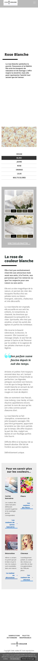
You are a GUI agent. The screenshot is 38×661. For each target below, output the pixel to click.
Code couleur (15, 651)
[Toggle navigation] (34, 2)
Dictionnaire (12, 638)
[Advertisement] (19, 28)
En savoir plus (15, 659)
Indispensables (25, 638)
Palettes (25, 636)
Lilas (19, 174)
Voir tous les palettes (18, 243)
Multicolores (19, 178)
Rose (19, 166)
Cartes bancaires (9, 497)
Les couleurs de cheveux (25, 577)
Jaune (19, 162)
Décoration (10, 553)
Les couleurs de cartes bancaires (9, 523)
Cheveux (24, 553)
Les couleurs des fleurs (26, 505)
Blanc (19, 158)
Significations (14, 636)
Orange (19, 170)
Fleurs (23, 496)
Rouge (19, 154)
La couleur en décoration (10, 575)
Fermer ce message (28, 659)
